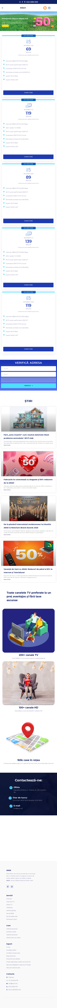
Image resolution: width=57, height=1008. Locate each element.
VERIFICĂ (28, 385)
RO (49, 8)
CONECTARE (28, 92)
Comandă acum (5, 25)
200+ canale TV (28, 655)
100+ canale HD (28, 707)
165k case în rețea (28, 760)
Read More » (7, 445)
